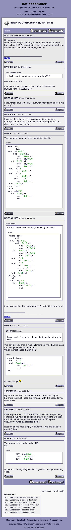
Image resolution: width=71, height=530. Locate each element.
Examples (44, 520)
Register (41, 12)
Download (21, 520)
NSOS (7, 58)
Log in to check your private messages (30, 14)
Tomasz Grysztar (33, 524)
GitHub (49, 524)
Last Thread (46, 491)
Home (26, 12)
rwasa (42, 527)
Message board (56, 520)
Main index (10, 520)
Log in (50, 14)
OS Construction (26, 23)
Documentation (33, 520)
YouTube (55, 524)
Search (33, 12)
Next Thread (58, 491)
